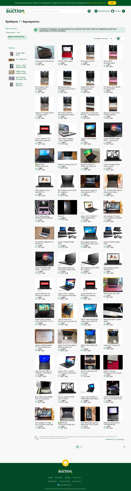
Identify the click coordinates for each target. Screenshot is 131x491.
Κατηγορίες (13, 29)
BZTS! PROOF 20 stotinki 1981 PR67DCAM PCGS (21, 78)
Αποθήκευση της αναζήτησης (115, 439)
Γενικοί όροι (77, 477)
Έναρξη (50, 477)
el (123, 11)
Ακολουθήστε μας (65, 485)
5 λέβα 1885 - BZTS (21, 54)
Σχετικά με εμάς (65, 481)
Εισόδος (118, 11)
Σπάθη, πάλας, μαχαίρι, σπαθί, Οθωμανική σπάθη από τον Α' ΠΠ (21, 72)
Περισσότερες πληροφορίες (97, 3)
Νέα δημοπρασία (104, 11)
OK (112, 3)
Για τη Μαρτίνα (21, 59)
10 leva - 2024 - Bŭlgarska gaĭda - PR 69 (21, 66)
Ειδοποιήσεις (52, 481)
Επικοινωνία (77, 481)
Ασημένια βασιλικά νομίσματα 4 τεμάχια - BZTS (21, 84)
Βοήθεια (68, 477)
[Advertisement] (16, 125)
